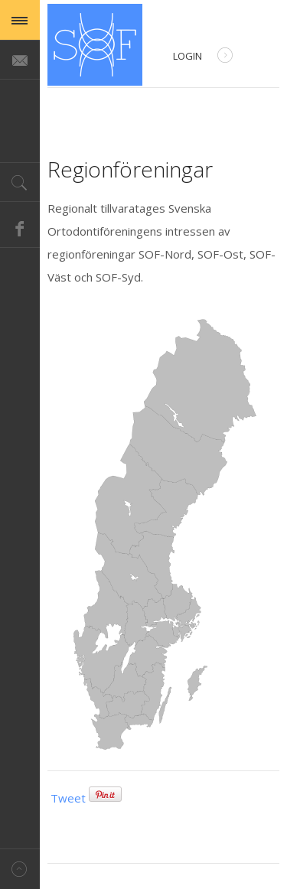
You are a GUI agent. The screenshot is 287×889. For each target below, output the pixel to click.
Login (203, 57)
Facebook (20, 228)
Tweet (68, 798)
